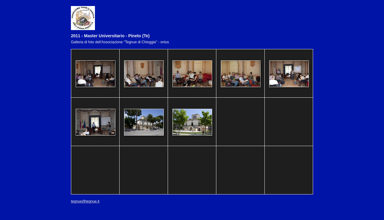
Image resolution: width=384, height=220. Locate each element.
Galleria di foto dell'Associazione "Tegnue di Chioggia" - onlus (120, 42)
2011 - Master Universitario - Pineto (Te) (110, 35)
